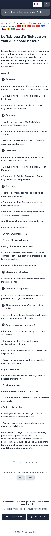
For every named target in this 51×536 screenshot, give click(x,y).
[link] (19, 26)
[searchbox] (25, 12)
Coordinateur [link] (19, 23)
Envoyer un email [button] (40, 518)
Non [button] (30, 477)
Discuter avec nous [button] (16, 518)
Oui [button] (20, 477)
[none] (37, 4)
